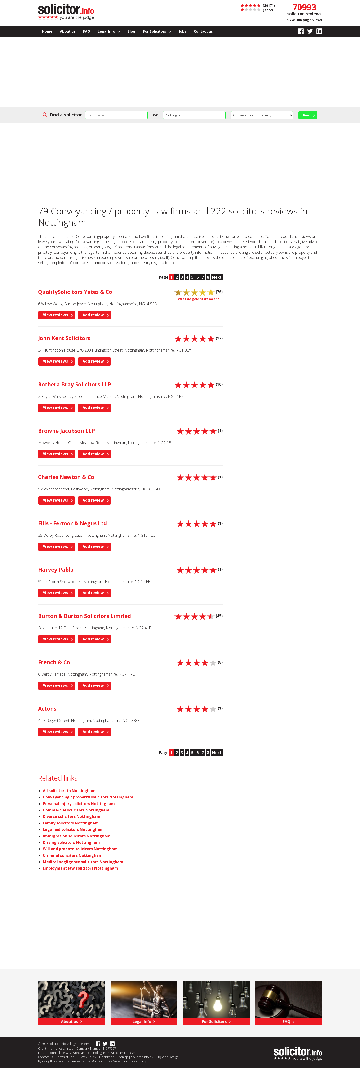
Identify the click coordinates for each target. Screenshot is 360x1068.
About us (68, 31)
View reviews (55, 314)
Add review (93, 314)
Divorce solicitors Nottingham (71, 816)
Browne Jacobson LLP (66, 430)
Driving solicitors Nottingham (71, 842)
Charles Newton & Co (66, 477)
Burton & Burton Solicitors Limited (84, 616)
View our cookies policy (129, 1061)
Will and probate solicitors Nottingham (80, 848)
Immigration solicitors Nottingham (77, 836)
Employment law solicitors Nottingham (80, 868)
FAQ (86, 31)
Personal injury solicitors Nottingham (79, 803)
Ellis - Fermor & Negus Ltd (72, 523)
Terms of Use (65, 1057)
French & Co (54, 662)
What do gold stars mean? (198, 299)
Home (47, 31)
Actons (47, 708)
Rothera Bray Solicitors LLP (74, 384)
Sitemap (122, 1057)
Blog (131, 31)
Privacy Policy (86, 1057)
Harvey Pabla (56, 569)
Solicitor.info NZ (142, 1057)
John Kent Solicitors (64, 338)
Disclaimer (106, 1057)
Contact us (203, 31)
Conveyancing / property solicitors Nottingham (88, 797)
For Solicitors (157, 31)
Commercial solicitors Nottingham (76, 810)
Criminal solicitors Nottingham (72, 855)
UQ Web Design (167, 1057)
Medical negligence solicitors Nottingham (83, 861)
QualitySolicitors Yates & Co (75, 292)
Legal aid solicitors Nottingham (73, 829)
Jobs (182, 31)
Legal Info (109, 31)
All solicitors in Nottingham (69, 790)
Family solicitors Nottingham (71, 823)
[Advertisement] (180, 72)
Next (217, 277)
